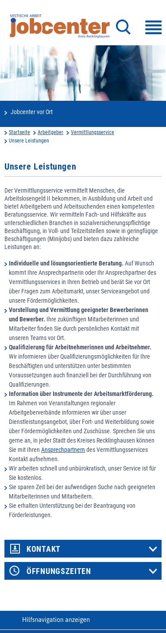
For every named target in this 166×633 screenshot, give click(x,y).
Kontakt (44, 549)
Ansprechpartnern (63, 449)
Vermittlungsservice (92, 132)
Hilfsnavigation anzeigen (56, 619)
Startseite (19, 132)
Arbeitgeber (50, 132)
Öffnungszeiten (59, 571)
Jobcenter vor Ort (32, 111)
